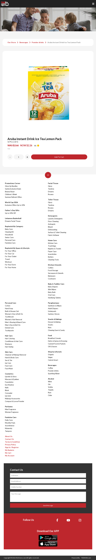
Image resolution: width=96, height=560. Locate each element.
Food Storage (53, 270)
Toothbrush (9, 317)
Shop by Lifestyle (55, 352)
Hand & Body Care (11, 358)
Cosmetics (9, 374)
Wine (50, 382)
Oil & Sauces (52, 347)
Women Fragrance (11, 412)
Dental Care (9, 328)
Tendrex (51, 189)
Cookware (52, 279)
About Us (8, 436)
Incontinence (9, 426)
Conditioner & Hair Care (13, 341)
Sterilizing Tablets (54, 298)
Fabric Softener (53, 235)
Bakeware (51, 276)
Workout (8, 262)
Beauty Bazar (10, 192)
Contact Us (9, 439)
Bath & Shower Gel (12, 311)
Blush (7, 390)
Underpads (52, 311)
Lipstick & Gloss (10, 377)
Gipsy (50, 186)
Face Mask (9, 369)
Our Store (12, 42)
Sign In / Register (12, 447)
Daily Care (9, 420)
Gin (49, 384)
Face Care (8, 366)
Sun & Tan (8, 360)
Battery (51, 257)
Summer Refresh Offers (13, 197)
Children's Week (11, 194)
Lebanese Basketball (13, 218)
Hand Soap (9, 308)
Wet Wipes (52, 289)
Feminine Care (10, 243)
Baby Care (9, 229)
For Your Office (10, 251)
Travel (7, 259)
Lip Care (8, 363)
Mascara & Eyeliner (12, 379)
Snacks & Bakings (55, 319)
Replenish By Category (14, 226)
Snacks (50, 325)
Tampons (8, 431)
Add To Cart (59, 157)
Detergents (52, 216)
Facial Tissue (53, 183)
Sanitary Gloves (54, 314)
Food (50, 335)
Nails (6, 388)
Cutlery (50, 268)
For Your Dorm (10, 265)
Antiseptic (51, 224)
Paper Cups (52, 251)
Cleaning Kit (9, 232)
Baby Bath (52, 292)
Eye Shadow (9, 385)
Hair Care (8, 336)
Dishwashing (52, 230)
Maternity (8, 428)
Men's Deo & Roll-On (12, 325)
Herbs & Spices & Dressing (57, 341)
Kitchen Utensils (54, 265)
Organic (51, 355)
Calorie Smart (53, 360)
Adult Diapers (53, 308)
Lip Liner (8, 396)
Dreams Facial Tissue (12, 221)
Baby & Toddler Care (56, 284)
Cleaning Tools (53, 260)
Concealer (8, 393)
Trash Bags (52, 246)
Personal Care (10, 240)
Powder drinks (38, 42)
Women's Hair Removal (13, 319)
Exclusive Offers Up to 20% (15, 205)
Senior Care (9, 237)
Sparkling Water (54, 374)
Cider (50, 395)
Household (9, 235)
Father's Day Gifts (12, 210)
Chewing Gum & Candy (56, 330)
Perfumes (9, 407)
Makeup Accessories (12, 399)
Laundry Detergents (55, 219)
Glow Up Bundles (11, 186)
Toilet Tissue (53, 200)
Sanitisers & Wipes (55, 306)
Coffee (50, 368)
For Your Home (10, 267)
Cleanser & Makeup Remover (15, 355)
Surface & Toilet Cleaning (57, 232)
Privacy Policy (10, 445)
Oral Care (51, 295)
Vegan (50, 357)
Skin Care (8, 352)
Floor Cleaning (53, 221)
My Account (9, 456)
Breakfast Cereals (54, 338)
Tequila (50, 390)
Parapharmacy (53, 303)
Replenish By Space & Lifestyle (17, 248)
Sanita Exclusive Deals (13, 189)
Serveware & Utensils (55, 273)
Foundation (9, 382)
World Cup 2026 (11, 202)
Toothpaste (9, 330)
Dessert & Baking (54, 322)
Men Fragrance (10, 409)
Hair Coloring (10, 339)
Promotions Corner (12, 183)
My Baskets (9, 450)
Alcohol (51, 379)
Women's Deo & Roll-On (14, 314)
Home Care (52, 240)
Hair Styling (9, 347)
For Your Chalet (10, 256)
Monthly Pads (10, 423)
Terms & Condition (12, 442)
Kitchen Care (52, 243)
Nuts (49, 327)
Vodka (50, 387)
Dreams (51, 192)
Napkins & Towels (54, 249)
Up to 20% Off (10, 213)
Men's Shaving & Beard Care (15, 322)
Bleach (50, 227)
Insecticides (52, 254)
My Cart (8, 453)
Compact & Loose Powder (14, 401)
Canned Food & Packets (57, 344)
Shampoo (8, 344)
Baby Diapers (53, 287)
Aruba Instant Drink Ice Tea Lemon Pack (64, 42)
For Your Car (9, 254)
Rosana (50, 194)
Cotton (7, 306)
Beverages (24, 42)
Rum (49, 393)
